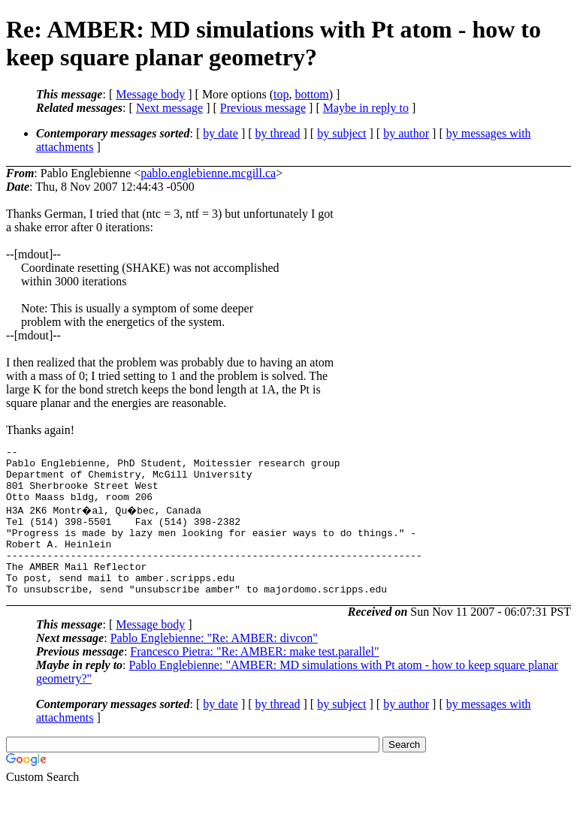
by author (406, 133)
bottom (311, 94)
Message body (150, 94)
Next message (169, 107)
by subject (341, 133)
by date (220, 133)
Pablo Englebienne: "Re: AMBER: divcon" (214, 665)
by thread (278, 133)
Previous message (263, 107)
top (280, 94)
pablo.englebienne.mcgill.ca (208, 173)
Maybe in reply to (366, 107)
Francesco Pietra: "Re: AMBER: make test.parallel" (254, 678)
